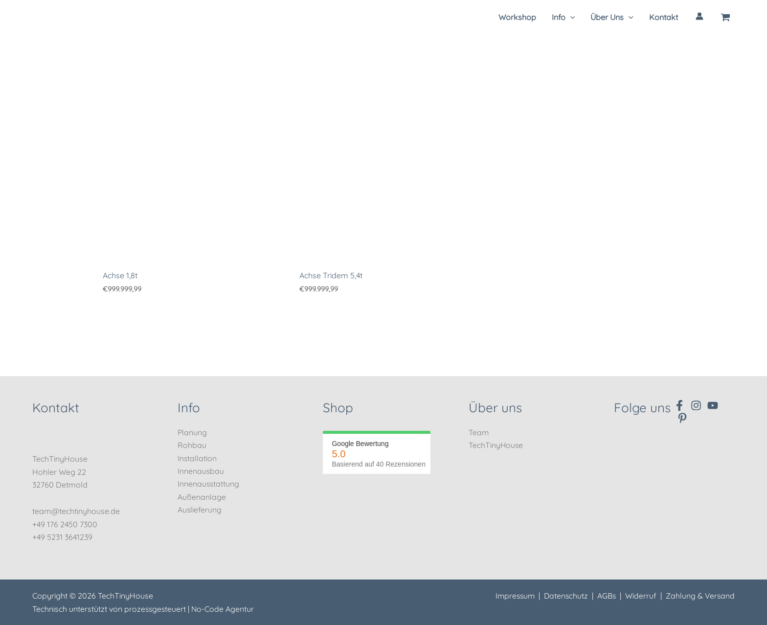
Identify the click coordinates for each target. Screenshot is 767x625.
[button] (563, 17)
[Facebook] (679, 405)
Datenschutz (564, 596)
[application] (570, 17)
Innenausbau (201, 471)
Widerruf (639, 596)
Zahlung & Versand (700, 596)
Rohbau (192, 445)
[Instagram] (696, 405)
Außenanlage (202, 497)
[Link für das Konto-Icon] (699, 16)
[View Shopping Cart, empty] (726, 17)
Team (479, 432)
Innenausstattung (209, 484)
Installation (197, 458)
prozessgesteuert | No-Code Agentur (190, 609)
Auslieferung (200, 509)
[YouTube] (712, 405)
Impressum (511, 596)
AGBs (605, 596)
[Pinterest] (682, 418)
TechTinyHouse (496, 445)
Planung (192, 432)
